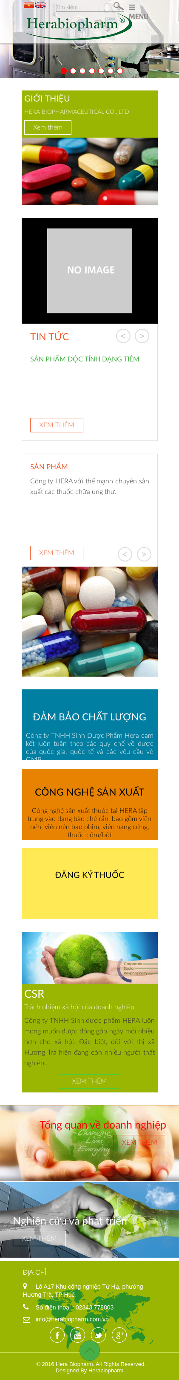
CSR (34, 993)
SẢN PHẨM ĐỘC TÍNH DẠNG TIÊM (84, 359)
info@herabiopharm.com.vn (72, 1319)
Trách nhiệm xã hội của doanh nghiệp (79, 1006)
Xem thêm (48, 127)
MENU (138, 11)
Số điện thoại (54, 1307)
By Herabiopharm (101, 1370)
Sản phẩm (49, 466)
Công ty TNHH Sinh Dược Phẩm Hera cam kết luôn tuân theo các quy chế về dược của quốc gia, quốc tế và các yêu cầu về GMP (89, 747)
